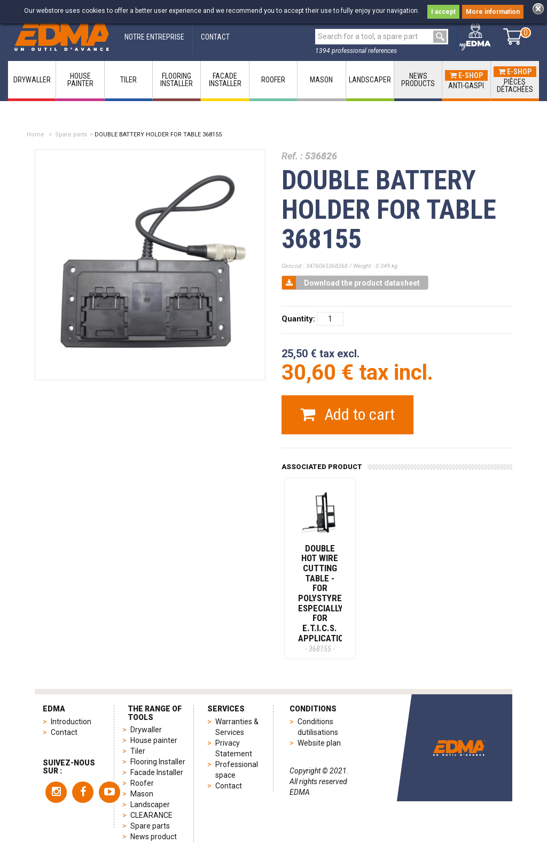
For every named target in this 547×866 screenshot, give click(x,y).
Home (35, 134)
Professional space (236, 769)
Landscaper (150, 804)
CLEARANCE (151, 815)
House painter (153, 740)
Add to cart (347, 414)
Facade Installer (156, 772)
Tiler (137, 751)
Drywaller (146, 729)
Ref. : (292, 156)
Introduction (71, 721)
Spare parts (71, 134)
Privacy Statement (233, 748)
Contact (64, 732)
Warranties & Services (237, 727)
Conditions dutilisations (318, 727)
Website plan (319, 743)
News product (153, 836)
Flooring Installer (157, 761)
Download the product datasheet (351, 282)
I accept (443, 12)
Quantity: (298, 319)
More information (493, 12)
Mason (141, 794)
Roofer (142, 783)
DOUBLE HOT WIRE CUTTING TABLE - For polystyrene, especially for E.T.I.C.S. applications (326, 598)
